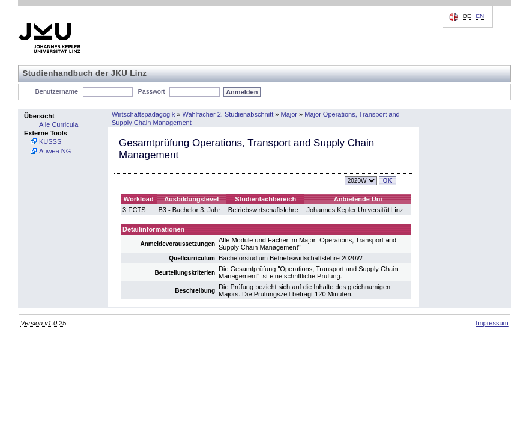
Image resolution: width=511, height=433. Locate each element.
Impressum (492, 323)
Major (289, 114)
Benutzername (57, 91)
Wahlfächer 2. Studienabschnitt (227, 114)
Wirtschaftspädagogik (143, 114)
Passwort (151, 91)
